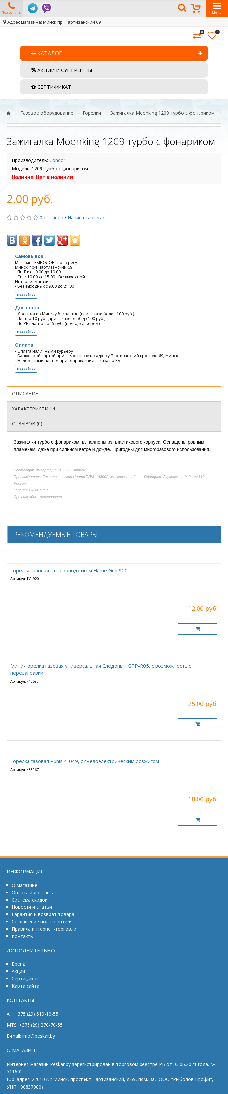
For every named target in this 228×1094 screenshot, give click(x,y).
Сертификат (25, 978)
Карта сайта (25, 986)
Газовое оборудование (46, 113)
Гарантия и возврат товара (43, 914)
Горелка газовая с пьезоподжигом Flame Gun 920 (69, 570)
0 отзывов (51, 217)
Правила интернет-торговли (44, 929)
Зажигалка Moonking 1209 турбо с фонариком (162, 113)
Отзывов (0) (27, 423)
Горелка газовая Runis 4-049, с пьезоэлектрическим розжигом (84, 761)
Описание (25, 393)
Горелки (92, 113)
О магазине (24, 885)
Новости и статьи (32, 907)
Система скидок (29, 900)
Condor (57, 160)
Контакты (23, 936)
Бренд (18, 964)
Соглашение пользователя (42, 921)
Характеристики (33, 409)
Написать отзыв (86, 217)
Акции (18, 971)
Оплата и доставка (33, 892)
